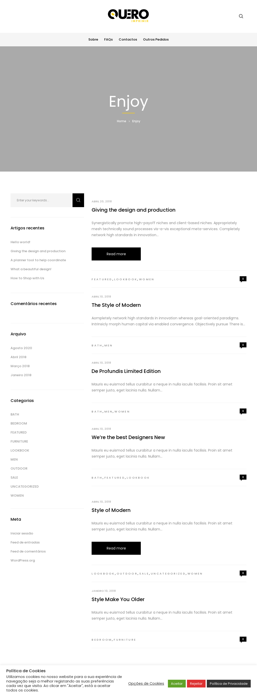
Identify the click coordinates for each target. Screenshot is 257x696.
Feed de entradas (25, 542)
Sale (144, 574)
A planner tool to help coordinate (38, 260)
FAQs (108, 39)
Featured (102, 279)
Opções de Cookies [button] (146, 683)
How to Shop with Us (27, 278)
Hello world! (20, 242)
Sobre (93, 39)
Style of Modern (111, 510)
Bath (97, 345)
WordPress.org (23, 560)
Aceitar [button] (177, 683)
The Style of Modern (116, 305)
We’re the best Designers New (128, 437)
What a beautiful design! (31, 269)
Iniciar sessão (22, 533)
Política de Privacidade (229, 683)
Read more (116, 253)
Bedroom (102, 640)
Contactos (128, 39)
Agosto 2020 (21, 348)
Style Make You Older (118, 599)
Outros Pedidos (156, 39)
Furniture (125, 640)
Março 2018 (20, 366)
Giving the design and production (133, 209)
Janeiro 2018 (21, 375)
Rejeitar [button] (196, 683)
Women (147, 279)
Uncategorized (168, 574)
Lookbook (125, 279)
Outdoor (127, 574)
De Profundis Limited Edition (126, 371)
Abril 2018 (18, 357)
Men (108, 345)
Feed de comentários (28, 551)
